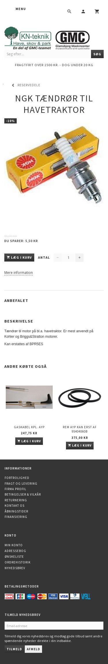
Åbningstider (16, 511)
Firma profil (15, 489)
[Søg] (97, 54)
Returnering (16, 500)
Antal (44, 257)
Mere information (18, 272)
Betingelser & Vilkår (23, 494)
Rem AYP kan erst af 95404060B (79, 429)
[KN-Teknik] (54, 37)
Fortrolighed (17, 478)
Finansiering (16, 517)
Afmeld (33, 649)
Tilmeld (14, 649)
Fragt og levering (21, 484)
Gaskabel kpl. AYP (29, 427)
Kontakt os (14, 506)
